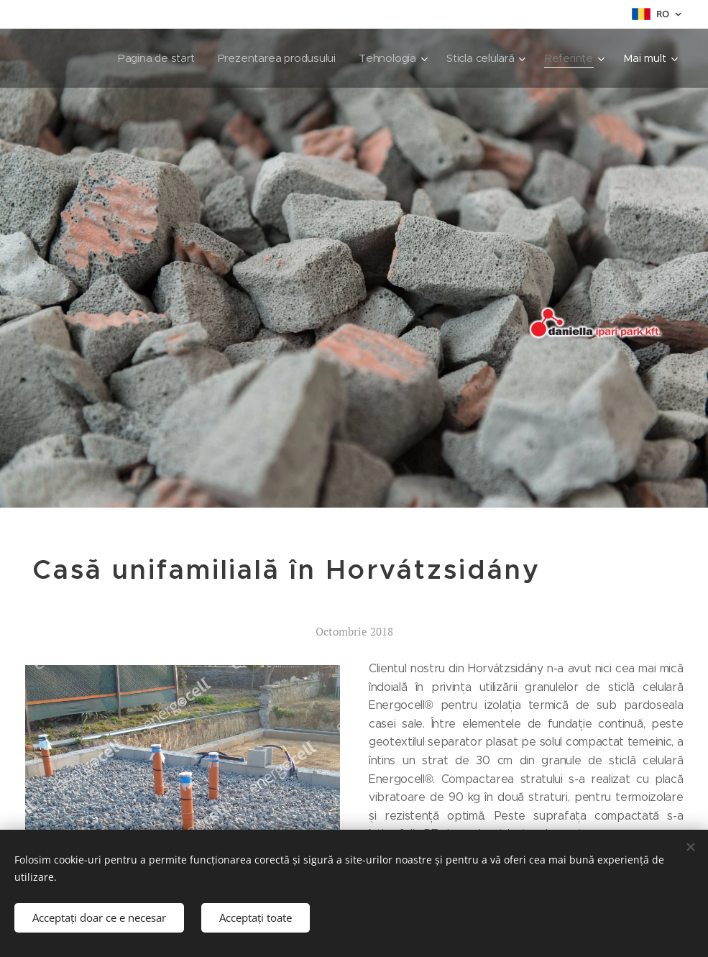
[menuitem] (151, 58)
